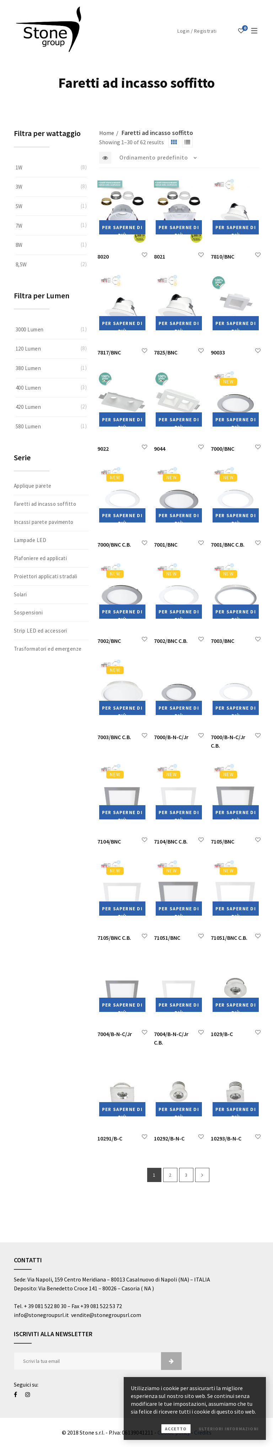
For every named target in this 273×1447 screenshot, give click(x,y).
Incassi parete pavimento (44, 522)
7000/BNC (222, 448)
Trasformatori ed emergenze (48, 648)
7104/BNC (109, 841)
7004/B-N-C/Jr (114, 1033)
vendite (80, 1314)
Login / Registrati (196, 31)
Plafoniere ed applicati (40, 558)
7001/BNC (165, 544)
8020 (103, 256)
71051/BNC (167, 937)
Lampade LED (30, 540)
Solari (20, 594)
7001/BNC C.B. (228, 544)
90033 (218, 352)
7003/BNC (222, 640)
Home (106, 132)
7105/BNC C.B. (114, 937)
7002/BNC (109, 640)
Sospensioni (28, 612)
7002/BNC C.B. (171, 640)
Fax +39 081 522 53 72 (96, 1306)
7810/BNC (222, 256)
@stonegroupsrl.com (115, 1314)
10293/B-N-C (226, 1138)
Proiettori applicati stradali (45, 576)
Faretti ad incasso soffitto (45, 503)
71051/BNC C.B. (229, 937)
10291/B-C (109, 1138)
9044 (159, 448)
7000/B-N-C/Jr (171, 737)
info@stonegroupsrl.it (42, 1314)
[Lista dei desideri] (241, 30)
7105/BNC (222, 841)
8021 (159, 256)
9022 (103, 448)
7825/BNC (165, 352)
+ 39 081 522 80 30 (45, 1306)
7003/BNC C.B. (114, 737)
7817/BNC (109, 352)
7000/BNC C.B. (114, 544)
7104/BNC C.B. (171, 841)
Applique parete (33, 485)
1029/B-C (222, 1033)
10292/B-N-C (169, 1138)
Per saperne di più (122, 229)
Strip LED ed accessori (40, 630)
